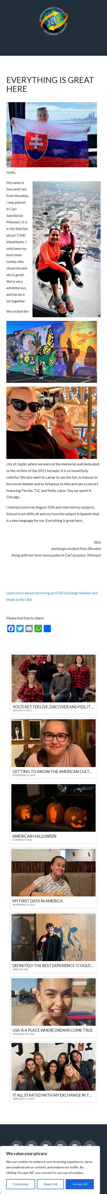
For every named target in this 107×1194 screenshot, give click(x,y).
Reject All (50, 1184)
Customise (20, 1184)
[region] (50, 1170)
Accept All (79, 1184)
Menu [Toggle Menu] (17, 40)
